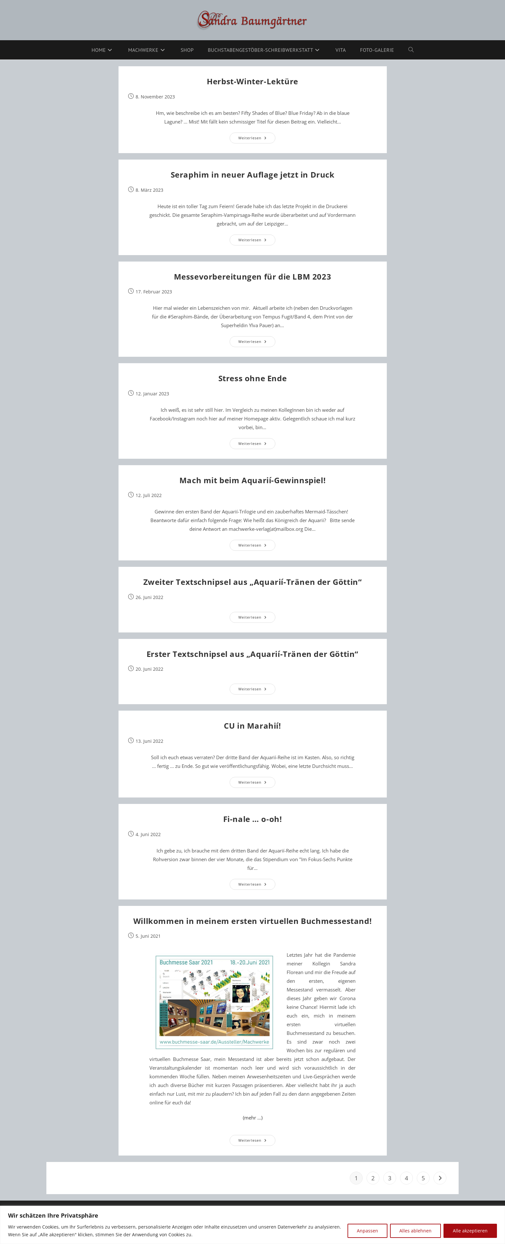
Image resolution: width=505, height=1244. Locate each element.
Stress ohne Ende (252, 378)
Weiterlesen (256, 139)
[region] (252, 1225)
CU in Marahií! (252, 725)
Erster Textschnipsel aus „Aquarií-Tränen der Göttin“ (252, 654)
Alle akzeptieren (470, 1231)
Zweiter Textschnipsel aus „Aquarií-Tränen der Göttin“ (252, 581)
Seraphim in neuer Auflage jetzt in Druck (253, 174)
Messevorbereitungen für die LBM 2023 (252, 276)
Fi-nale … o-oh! (252, 819)
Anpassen (367, 1231)
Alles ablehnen (415, 1231)
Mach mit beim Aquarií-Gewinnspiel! (252, 480)
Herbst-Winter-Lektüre (252, 81)
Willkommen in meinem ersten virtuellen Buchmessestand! (252, 921)
